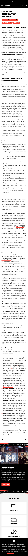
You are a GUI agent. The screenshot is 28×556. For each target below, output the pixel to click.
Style (21, 368)
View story (5, 484)
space (6, 259)
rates (8, 386)
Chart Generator (14, 536)
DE (22, 5)
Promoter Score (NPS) (15, 244)
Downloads (14, 510)
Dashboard (14, 523)
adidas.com (9, 393)
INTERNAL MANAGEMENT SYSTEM (16, 434)
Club (20, 226)
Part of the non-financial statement (17, 83)
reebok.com (17, 393)
